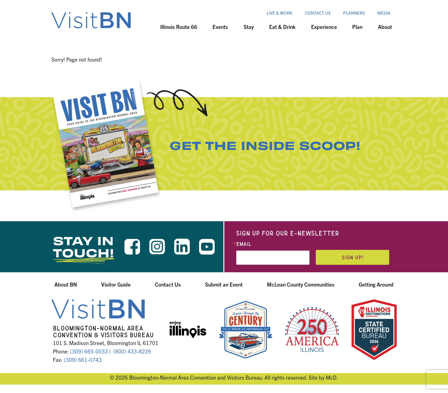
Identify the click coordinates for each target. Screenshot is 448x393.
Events (220, 26)
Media (383, 13)
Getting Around (376, 284)
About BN (65, 284)
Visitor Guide (116, 284)
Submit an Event (224, 284)
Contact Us (318, 13)
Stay (249, 26)
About (385, 26)
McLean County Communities (300, 284)
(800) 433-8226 (132, 351)
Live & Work (279, 13)
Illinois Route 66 (178, 26)
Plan (357, 26)
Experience (324, 26)
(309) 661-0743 (83, 359)
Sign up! (352, 257)
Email (243, 244)
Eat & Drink (282, 26)
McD (331, 377)
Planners (354, 13)
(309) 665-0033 (89, 351)
